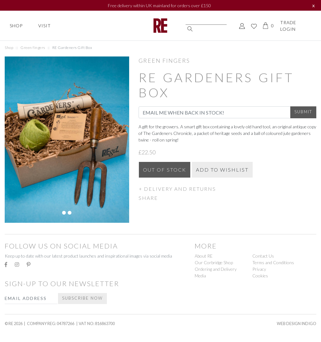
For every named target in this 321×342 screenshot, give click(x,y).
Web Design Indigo (296, 323)
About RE (204, 256)
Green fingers (32, 47)
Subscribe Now (82, 298)
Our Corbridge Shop (214, 262)
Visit (44, 25)
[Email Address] (215, 112)
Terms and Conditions (273, 262)
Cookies (260, 275)
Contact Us (263, 256)
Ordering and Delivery (216, 269)
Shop (16, 25)
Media (200, 275)
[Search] (206, 22)
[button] (227, 188)
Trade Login (288, 26)
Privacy (259, 269)
